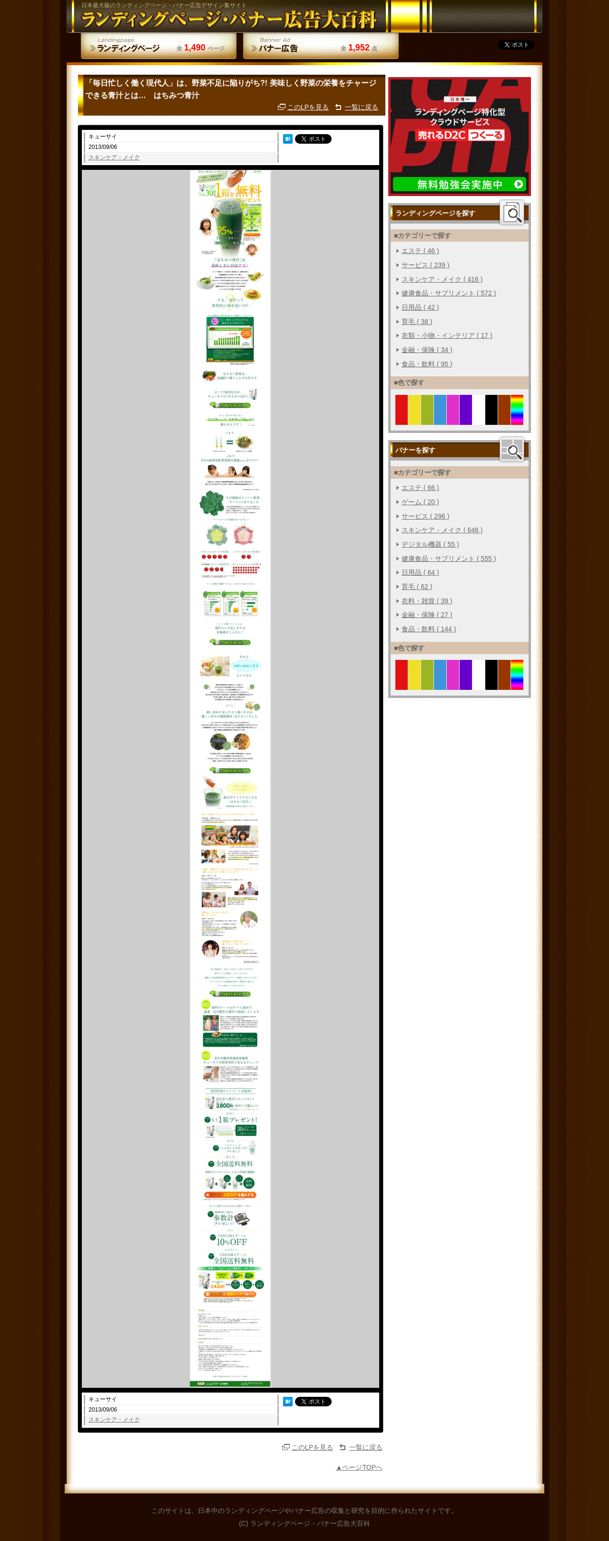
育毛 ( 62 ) (417, 586)
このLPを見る (308, 107)
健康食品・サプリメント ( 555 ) (449, 558)
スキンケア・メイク (114, 157)
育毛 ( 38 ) (417, 321)
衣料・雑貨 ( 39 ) (427, 601)
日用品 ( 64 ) (420, 572)
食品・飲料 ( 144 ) (429, 629)
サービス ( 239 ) (425, 265)
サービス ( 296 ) (425, 516)
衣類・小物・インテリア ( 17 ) (447, 335)
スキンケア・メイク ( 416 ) (442, 279)
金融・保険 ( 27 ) (427, 614)
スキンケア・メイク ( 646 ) (442, 530)
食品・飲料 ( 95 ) (427, 364)
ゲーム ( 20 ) (420, 502)
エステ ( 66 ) (420, 487)
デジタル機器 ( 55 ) (430, 544)
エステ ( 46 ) (420, 251)
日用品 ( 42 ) (420, 307)
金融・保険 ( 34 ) (427, 349)
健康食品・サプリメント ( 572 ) (449, 293)
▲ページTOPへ (359, 1467)
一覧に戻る (361, 107)
